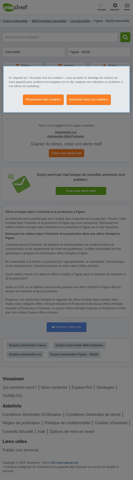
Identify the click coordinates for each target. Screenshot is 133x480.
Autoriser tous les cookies (88, 99)
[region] (66, 89)
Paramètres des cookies (43, 99)
